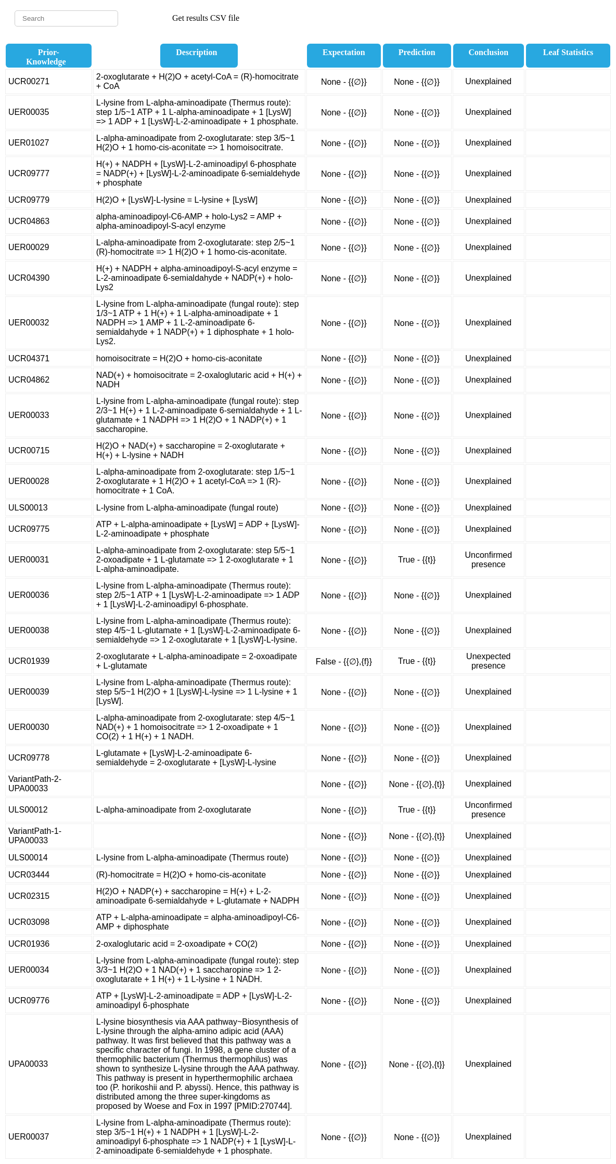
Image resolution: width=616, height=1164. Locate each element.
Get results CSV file (205, 18)
